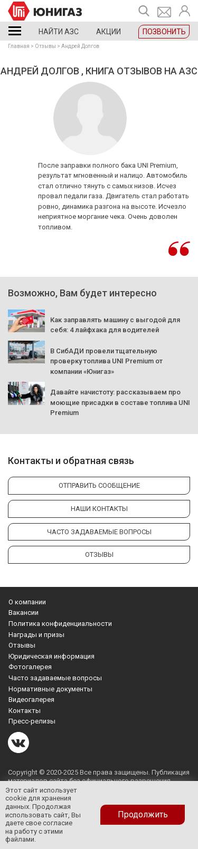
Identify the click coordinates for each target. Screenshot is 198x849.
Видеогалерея (31, 699)
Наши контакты (99, 509)
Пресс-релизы (31, 721)
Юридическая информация (51, 656)
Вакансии (23, 612)
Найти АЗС (59, 31)
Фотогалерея (30, 667)
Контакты (24, 711)
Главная (19, 46)
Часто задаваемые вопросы (55, 678)
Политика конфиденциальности (60, 624)
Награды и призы (36, 635)
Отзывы (45, 46)
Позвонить (164, 31)
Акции (108, 31)
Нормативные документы (50, 689)
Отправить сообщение (99, 485)
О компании (27, 602)
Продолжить (143, 814)
